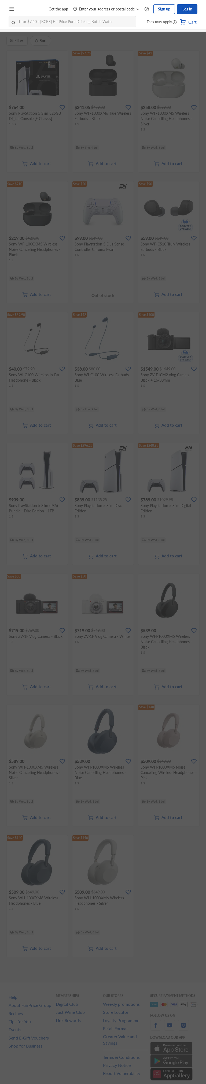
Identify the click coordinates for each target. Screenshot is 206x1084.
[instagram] (183, 1028)
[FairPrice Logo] (31, 9)
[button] (174, 22)
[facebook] (155, 1028)
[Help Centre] (146, 9)
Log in (187, 9)
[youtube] (169, 1028)
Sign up (164, 9)
